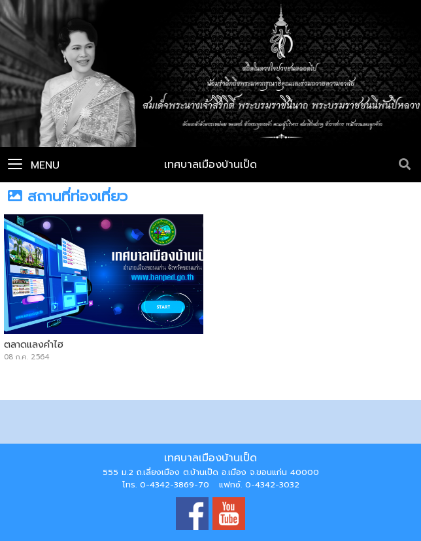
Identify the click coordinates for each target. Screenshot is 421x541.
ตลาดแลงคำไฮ (33, 344)
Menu (33, 165)
